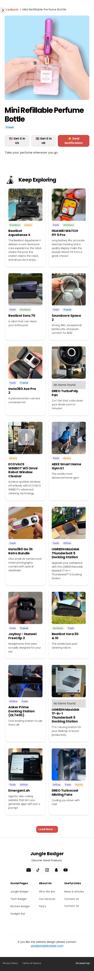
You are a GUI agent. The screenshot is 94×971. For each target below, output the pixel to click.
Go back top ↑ (83, 963)
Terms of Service (31, 963)
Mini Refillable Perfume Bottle (44, 9)
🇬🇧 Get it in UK (44, 140)
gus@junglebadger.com (47, 946)
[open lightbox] (47, 57)
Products (11, 9)
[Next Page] (47, 829)
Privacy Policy (10, 963)
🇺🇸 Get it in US (17, 140)
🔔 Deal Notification (74, 140)
